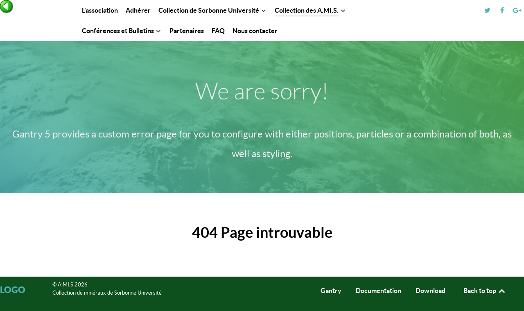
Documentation (378, 290)
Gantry (331, 290)
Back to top (484, 290)
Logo (12, 289)
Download (430, 290)
